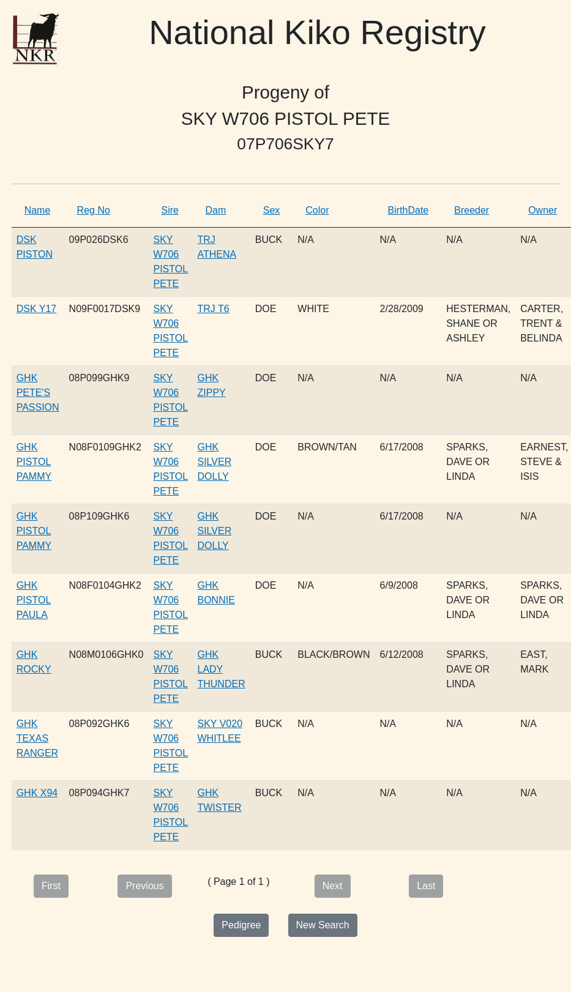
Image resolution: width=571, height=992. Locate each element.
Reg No (93, 210)
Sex (271, 210)
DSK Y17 (37, 309)
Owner (542, 210)
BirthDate (408, 210)
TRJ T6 (213, 309)
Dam (215, 210)
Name (37, 210)
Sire (169, 210)
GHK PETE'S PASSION (38, 392)
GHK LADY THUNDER (221, 669)
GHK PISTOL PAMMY (34, 462)
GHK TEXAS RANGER (37, 738)
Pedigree (241, 925)
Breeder (471, 210)
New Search (322, 925)
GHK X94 (37, 793)
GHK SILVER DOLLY (214, 462)
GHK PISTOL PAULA (34, 600)
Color (317, 210)
